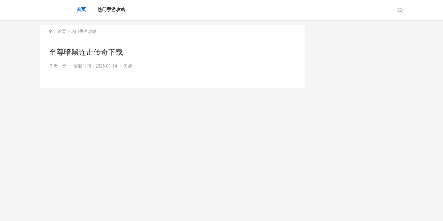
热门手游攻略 (111, 9)
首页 (81, 9)
